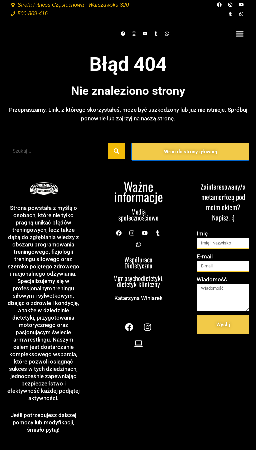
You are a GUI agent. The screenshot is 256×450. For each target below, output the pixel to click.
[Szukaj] (116, 151)
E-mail (205, 256)
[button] (240, 33)
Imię (202, 233)
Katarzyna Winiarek (138, 298)
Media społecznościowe (138, 215)
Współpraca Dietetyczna (138, 262)
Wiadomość (212, 279)
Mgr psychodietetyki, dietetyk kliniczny (138, 281)
